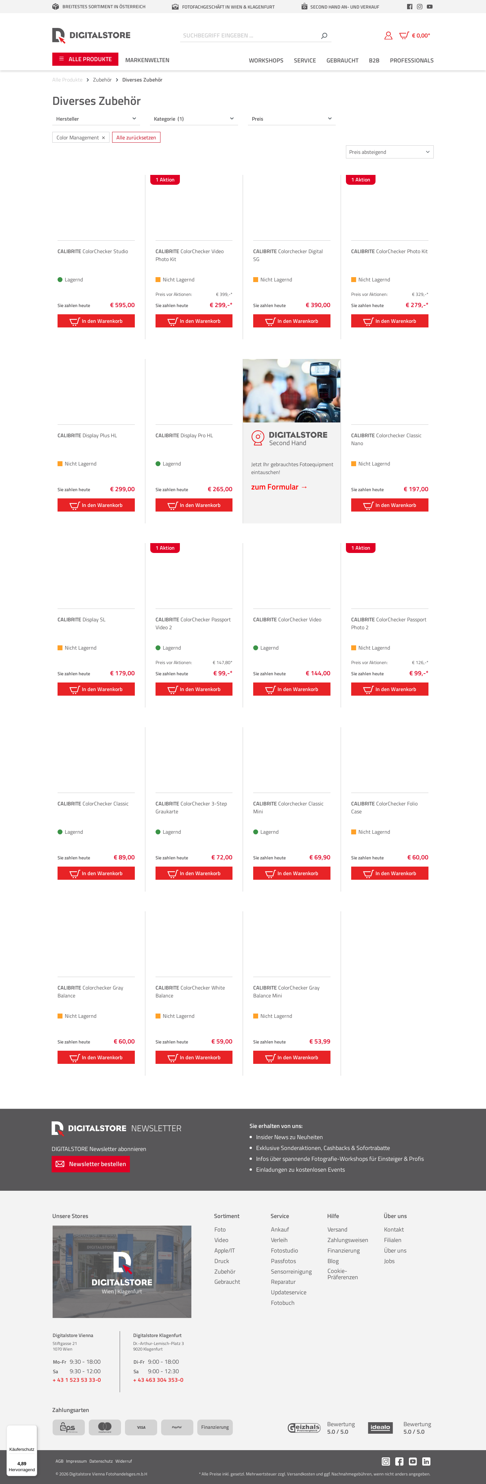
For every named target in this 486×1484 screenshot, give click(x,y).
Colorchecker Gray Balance (90, 991)
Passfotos (283, 1261)
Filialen (392, 1239)
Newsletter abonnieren (99, 1148)
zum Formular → (279, 486)
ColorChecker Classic (93, 803)
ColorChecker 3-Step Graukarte (191, 807)
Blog (333, 1261)
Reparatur (283, 1281)
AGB (59, 1461)
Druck (221, 1261)
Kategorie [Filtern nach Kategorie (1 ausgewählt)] (194, 118)
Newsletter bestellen (91, 1163)
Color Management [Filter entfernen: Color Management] (81, 137)
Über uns (395, 1250)
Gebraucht (227, 1281)
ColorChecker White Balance (190, 991)
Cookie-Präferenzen (343, 1274)
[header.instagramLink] (420, 6)
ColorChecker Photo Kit (389, 251)
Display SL (82, 619)
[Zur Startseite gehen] (91, 35)
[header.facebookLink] (410, 6)
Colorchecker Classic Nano (386, 439)
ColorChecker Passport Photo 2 (388, 623)
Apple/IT (224, 1250)
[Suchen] (323, 35)
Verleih (279, 1239)
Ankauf (280, 1229)
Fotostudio (284, 1250)
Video (221, 1239)
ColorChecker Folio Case (384, 807)
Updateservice (288, 1292)
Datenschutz (101, 1461)
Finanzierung (344, 1250)
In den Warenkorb (96, 321)
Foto (220, 1229)
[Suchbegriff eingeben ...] (248, 35)
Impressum (76, 1461)
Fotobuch (283, 1302)
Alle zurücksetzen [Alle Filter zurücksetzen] (136, 137)
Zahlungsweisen (348, 1239)
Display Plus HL (87, 435)
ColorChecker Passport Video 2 (193, 623)
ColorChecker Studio (93, 251)
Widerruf (123, 1461)
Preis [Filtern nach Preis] (292, 118)
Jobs (389, 1261)
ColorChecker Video (287, 619)
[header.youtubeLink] (430, 6)
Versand (338, 1229)
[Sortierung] (390, 151)
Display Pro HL (184, 435)
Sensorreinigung (291, 1271)
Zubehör (224, 1271)
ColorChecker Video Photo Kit (190, 255)
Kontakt (394, 1229)
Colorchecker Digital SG (288, 255)
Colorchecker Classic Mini (288, 807)
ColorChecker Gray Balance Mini (286, 991)
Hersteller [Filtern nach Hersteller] (96, 118)
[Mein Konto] (388, 35)
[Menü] (33, 1429)
